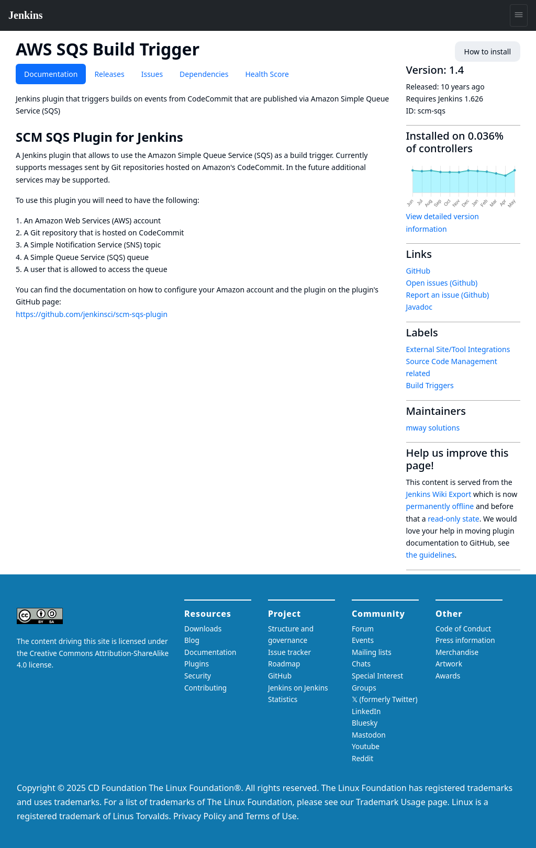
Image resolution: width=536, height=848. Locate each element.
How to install (487, 51)
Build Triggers (430, 385)
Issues (152, 74)
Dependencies (204, 74)
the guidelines (430, 555)
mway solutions (433, 428)
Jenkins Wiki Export (439, 494)
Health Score (266, 74)
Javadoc (419, 307)
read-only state (453, 519)
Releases (109, 74)
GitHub (418, 271)
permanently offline (440, 506)
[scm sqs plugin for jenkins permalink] (190, 137)
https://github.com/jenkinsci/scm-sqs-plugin (92, 314)
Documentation (50, 74)
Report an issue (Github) (447, 295)
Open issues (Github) (442, 283)
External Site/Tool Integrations (458, 349)
